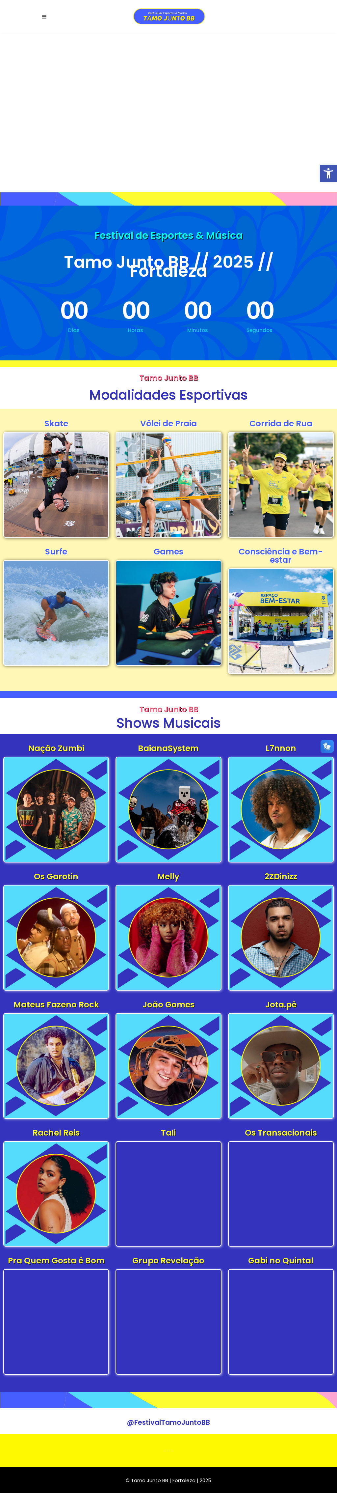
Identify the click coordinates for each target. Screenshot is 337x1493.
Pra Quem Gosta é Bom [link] (56, 1260)
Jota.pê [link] (281, 1004)
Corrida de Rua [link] (280, 423)
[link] (328, 173)
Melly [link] (168, 876)
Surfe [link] (56, 551)
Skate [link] (56, 423)
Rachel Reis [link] (56, 1133)
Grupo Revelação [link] (168, 1260)
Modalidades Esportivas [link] (168, 395)
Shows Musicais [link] (169, 723)
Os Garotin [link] (56, 876)
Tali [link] (168, 1133)
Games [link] (168, 551)
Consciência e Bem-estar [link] (281, 556)
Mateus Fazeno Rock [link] (56, 1004)
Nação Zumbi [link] (56, 748)
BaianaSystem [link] (168, 748)
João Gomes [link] (168, 1004)
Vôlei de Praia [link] (168, 423)
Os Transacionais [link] (281, 1133)
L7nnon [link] (281, 748)
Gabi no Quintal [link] (280, 1260)
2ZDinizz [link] (281, 876)
